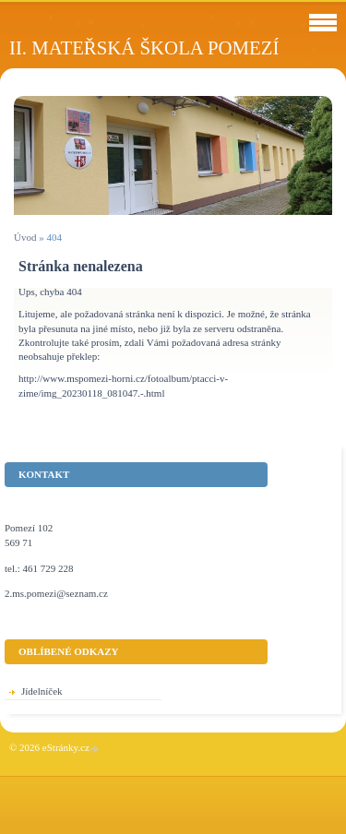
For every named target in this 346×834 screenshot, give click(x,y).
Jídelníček (42, 691)
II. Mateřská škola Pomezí (144, 47)
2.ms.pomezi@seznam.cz (56, 593)
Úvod (25, 237)
